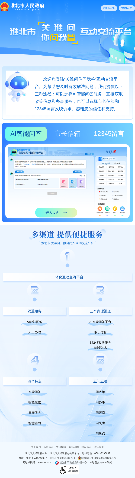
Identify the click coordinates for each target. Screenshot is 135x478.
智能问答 (34, 392)
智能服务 (34, 413)
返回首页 (127, 8)
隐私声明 (86, 447)
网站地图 (74, 447)
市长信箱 (67, 133)
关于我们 (36, 447)
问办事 (100, 402)
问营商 (100, 413)
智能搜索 (34, 402)
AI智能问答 (26, 133)
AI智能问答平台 (100, 322)
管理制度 (61, 447)
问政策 (100, 392)
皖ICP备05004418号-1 (62, 457)
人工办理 (34, 332)
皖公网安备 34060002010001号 (97, 458)
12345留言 (109, 133)
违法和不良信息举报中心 (71, 463)
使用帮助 (99, 447)
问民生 (100, 423)
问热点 (100, 433)
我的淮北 (109, 8)
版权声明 (48, 447)
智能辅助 (34, 423)
